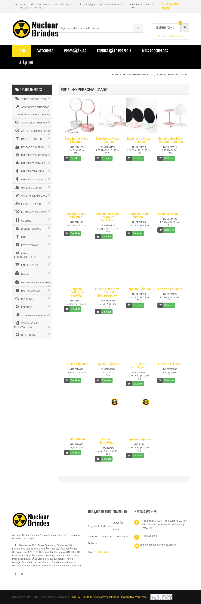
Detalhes (75, 158)
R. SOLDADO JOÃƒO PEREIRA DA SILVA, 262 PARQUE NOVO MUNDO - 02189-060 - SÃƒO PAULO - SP (164, 524)
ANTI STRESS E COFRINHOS (32, 130)
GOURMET (23, 220)
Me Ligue (24, 7)
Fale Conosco (67, 4)
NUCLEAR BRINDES (81, 597)
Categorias (44, 51)
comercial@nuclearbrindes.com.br (158, 544)
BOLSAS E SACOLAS (29, 147)
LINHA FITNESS (26, 264)
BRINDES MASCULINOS (30, 179)
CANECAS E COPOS (28, 187)
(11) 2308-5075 (101, 552)
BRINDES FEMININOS (29, 171)
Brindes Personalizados (107, 597)
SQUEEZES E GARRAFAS (31, 315)
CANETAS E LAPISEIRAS (30, 195)
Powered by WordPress (134, 597)
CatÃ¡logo (25, 62)
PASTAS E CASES (27, 290)
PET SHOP (23, 307)
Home (23, 4)
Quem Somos (43, 4)
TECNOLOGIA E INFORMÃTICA (26, 324)
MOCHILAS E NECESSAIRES (32, 282)
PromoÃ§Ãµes (75, 51)
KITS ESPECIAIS (26, 245)
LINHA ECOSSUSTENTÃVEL (26, 254)
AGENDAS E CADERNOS (31, 122)
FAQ (41, 7)
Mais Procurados (155, 51)
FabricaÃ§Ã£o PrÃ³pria (114, 51)
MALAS (21, 273)
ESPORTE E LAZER (27, 203)
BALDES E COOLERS (28, 138)
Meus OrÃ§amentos (171, 36)
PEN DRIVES (24, 298)
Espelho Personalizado (45, 565)
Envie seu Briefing (114, 4)
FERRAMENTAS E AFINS (30, 211)
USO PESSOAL (25, 334)
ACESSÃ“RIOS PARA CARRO (32, 114)
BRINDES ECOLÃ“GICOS (30, 155)
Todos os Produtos (30, 99)
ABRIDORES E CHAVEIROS (31, 107)
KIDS (20, 236)
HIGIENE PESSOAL (27, 228)
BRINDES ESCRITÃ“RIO (29, 163)
